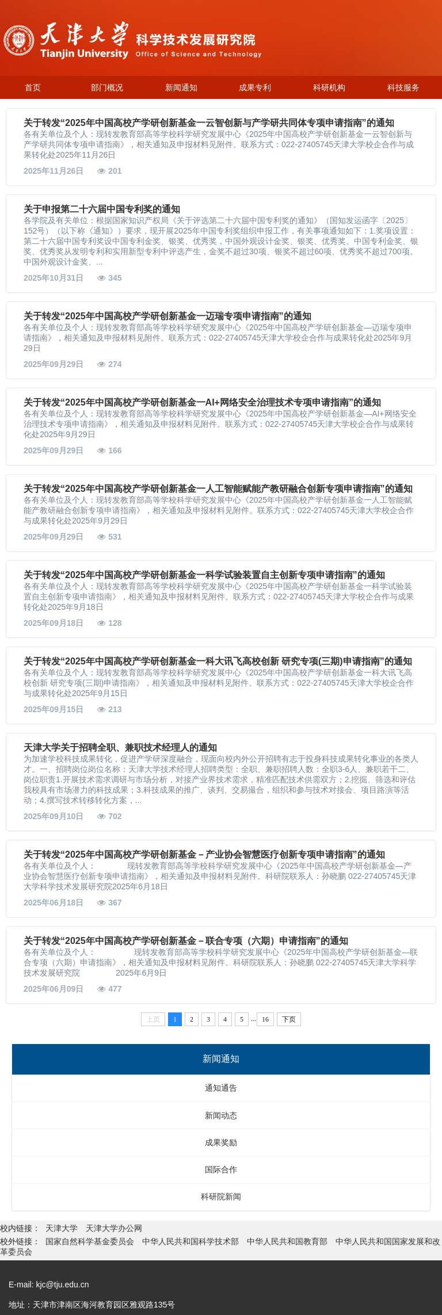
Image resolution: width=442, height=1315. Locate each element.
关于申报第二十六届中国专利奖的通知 (102, 209)
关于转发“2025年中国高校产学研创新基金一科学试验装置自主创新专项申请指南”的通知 (204, 575)
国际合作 (221, 1169)
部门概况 (107, 87)
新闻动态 (221, 1115)
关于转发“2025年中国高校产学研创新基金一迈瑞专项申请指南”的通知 (167, 316)
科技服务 (403, 87)
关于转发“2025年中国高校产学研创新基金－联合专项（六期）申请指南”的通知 (186, 941)
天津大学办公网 (114, 1228)
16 (265, 1019)
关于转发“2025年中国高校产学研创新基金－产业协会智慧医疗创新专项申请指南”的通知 (204, 854)
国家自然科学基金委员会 (89, 1241)
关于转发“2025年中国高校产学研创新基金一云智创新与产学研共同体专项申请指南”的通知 (209, 123)
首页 (33, 87)
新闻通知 (181, 87)
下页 (289, 1019)
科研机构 (329, 87)
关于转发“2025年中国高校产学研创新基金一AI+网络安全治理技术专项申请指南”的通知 (202, 402)
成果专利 (255, 87)
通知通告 (221, 1087)
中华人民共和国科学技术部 (190, 1241)
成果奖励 (221, 1142)
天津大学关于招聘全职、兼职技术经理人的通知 (120, 747)
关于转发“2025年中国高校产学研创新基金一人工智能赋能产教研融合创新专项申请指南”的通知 (218, 489)
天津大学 (62, 1228)
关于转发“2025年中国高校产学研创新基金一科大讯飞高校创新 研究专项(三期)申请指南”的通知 (218, 661)
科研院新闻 (221, 1196)
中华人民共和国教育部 (287, 1241)
